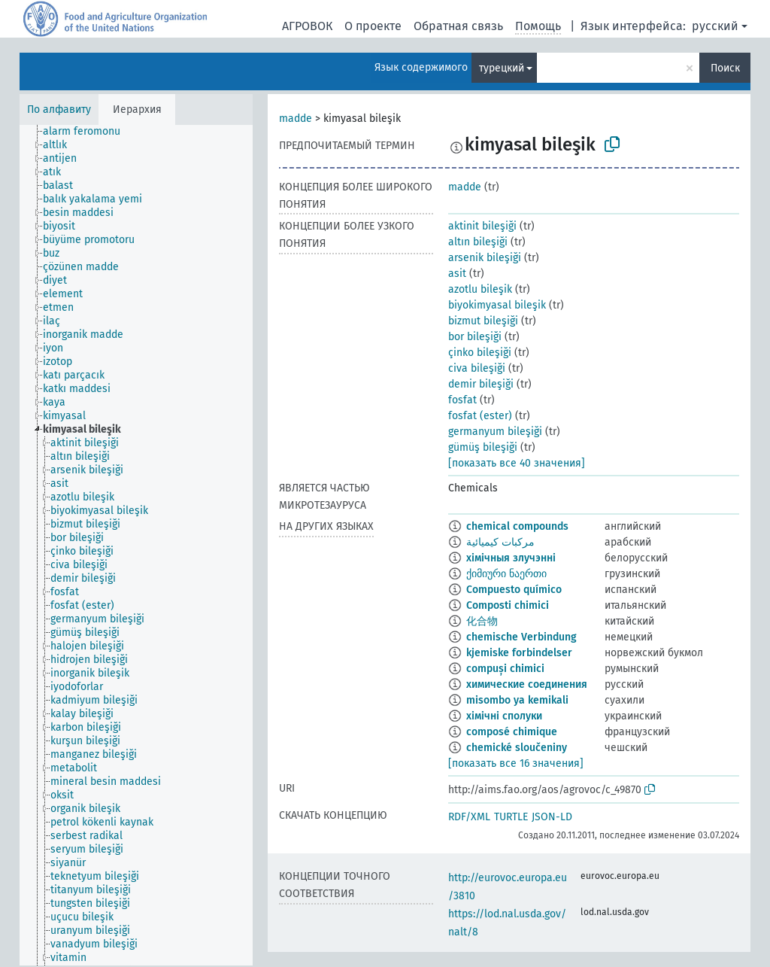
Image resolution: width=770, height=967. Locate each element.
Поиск (725, 68)
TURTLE (511, 816)
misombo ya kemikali (517, 700)
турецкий (501, 68)
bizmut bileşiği (483, 321)
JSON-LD (552, 816)
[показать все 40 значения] (516, 463)
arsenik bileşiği (484, 257)
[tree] (136, 545)
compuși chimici (505, 668)
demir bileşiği (481, 384)
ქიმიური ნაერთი (506, 573)
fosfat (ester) (480, 415)
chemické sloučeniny (516, 747)
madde (295, 118)
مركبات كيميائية (500, 542)
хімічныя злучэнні (511, 558)
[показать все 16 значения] (516, 763)
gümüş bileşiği (482, 447)
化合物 (482, 621)
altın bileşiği (478, 242)
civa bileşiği (476, 368)
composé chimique (511, 731)
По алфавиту (59, 109)
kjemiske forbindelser (519, 652)
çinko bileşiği (479, 352)
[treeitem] (88, 131)
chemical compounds (517, 526)
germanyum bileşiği (495, 431)
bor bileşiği (475, 336)
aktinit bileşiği (482, 226)
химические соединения (526, 684)
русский (715, 26)
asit (457, 273)
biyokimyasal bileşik (497, 305)
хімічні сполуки (504, 716)
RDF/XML (469, 816)
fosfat (462, 400)
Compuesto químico (514, 589)
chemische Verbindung (521, 637)
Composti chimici (507, 605)
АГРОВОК (307, 26)
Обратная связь (458, 26)
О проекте (373, 26)
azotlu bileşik (480, 289)
